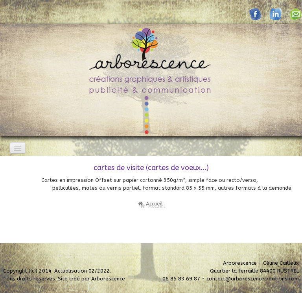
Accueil (150, 204)
